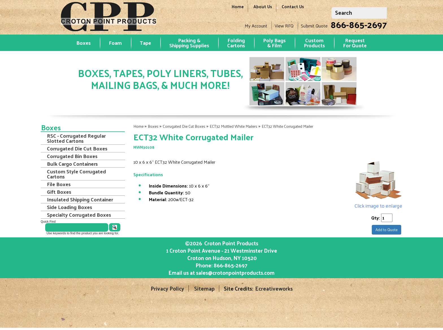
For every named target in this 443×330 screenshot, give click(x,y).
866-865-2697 (359, 24)
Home (238, 9)
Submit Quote (314, 26)
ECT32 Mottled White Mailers (233, 126)
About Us (262, 9)
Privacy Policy (167, 288)
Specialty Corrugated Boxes (79, 215)
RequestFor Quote (355, 42)
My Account (256, 26)
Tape (145, 42)
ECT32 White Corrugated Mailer (287, 126)
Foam (115, 42)
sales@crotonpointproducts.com (235, 272)
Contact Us (293, 9)
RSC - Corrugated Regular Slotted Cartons (76, 138)
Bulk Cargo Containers (72, 164)
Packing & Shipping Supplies (189, 42)
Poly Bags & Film (274, 42)
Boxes (83, 42)
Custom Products (314, 42)
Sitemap (204, 288)
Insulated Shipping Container (80, 199)
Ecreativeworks (274, 288)
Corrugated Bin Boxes (72, 156)
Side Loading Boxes (69, 207)
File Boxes (59, 184)
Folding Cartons (236, 42)
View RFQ (284, 26)
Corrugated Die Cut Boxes (184, 126)
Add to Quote (386, 229)
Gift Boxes (59, 192)
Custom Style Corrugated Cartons (76, 174)
